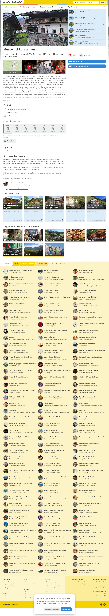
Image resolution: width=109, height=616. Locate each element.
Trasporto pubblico (51, 588)
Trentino (81, 582)
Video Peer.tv (29, 582)
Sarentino (7, 211)
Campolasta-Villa (36, 211)
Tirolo (82, 584)
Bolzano (69, 211)
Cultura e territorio (47, 7)
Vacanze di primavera (31, 592)
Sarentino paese (10, 76)
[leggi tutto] (7, 100)
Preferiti (72, 7)
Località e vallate (9, 7)
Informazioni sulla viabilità (53, 586)
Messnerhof (96, 209)
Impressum (102, 584)
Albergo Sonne (54, 209)
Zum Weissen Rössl (33, 209)
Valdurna (96, 211)
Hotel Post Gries (75, 209)
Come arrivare (50, 584)
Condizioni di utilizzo (100, 582)
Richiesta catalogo (51, 582)
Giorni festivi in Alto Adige (53, 590)
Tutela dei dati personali (99, 586)
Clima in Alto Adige (51, 592)
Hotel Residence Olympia (12, 209)
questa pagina (51, 601)
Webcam (27, 586)
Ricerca (103, 2)
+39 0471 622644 (12, 112)
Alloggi (61, 7)
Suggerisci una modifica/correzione (15, 189)
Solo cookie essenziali (52, 609)
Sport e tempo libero (27, 7)
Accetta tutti (66, 609)
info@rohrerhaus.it (13, 116)
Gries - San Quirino (77, 211)
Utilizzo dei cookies (100, 588)
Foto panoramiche (30, 584)
